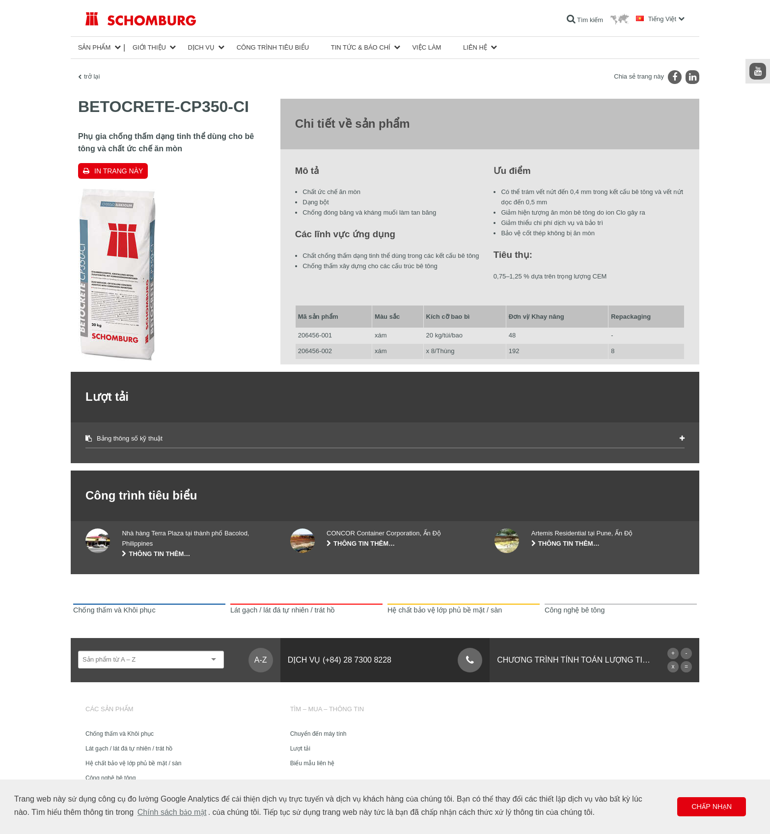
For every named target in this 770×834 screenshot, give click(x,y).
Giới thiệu (149, 47)
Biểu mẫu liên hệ (312, 763)
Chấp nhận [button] (711, 806)
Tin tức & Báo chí (360, 47)
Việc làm (426, 47)
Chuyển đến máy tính (318, 733)
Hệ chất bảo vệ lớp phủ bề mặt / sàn (133, 763)
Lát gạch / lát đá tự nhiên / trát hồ (128, 748)
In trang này (118, 171)
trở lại (92, 76)
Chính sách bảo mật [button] (172, 812)
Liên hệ (475, 47)
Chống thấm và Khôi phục (119, 733)
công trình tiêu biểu (273, 47)
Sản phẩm (94, 47)
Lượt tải (300, 748)
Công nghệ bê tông (110, 778)
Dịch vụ (201, 47)
